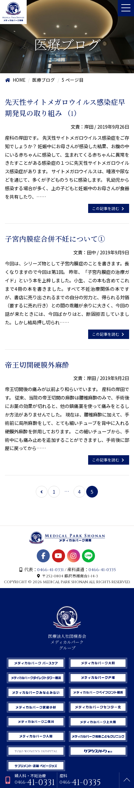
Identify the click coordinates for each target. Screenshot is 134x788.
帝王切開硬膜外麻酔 (37, 365)
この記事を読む (108, 208)
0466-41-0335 (102, 570)
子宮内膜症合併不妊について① (55, 239)
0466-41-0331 (50, 570)
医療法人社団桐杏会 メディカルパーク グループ (67, 639)
